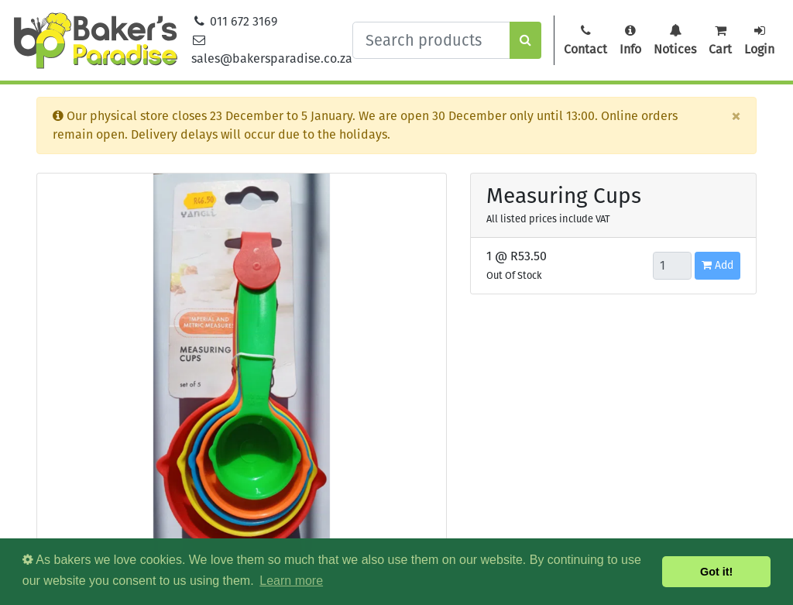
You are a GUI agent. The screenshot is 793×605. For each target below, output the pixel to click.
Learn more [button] (291, 580)
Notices (675, 40)
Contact (585, 40)
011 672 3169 (234, 21)
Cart (720, 40)
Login (759, 40)
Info (630, 40)
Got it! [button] (716, 571)
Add (717, 265)
